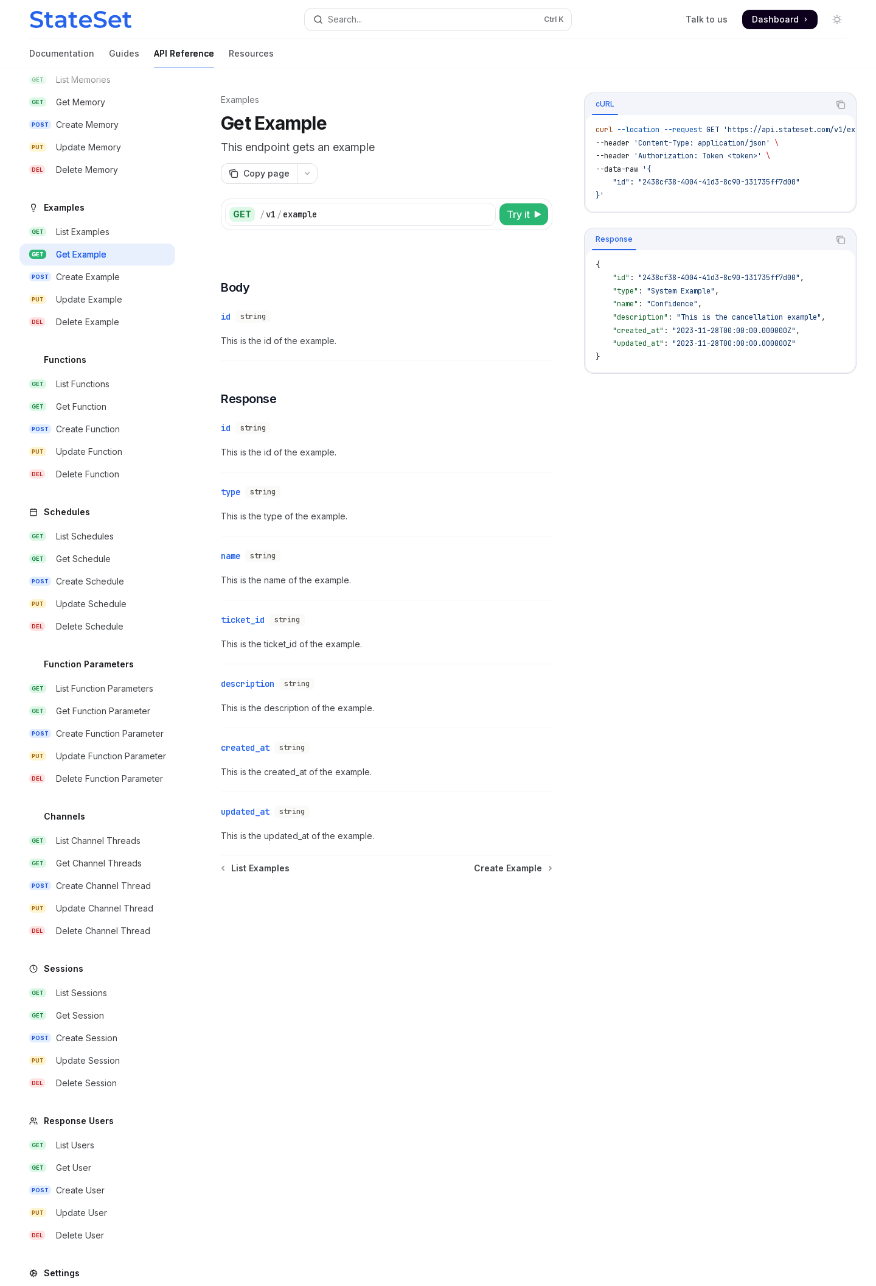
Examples (240, 99)
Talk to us (707, 19)
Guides (124, 58)
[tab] (605, 104)
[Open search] (438, 19)
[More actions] (307, 173)
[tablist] (707, 104)
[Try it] (523, 214)
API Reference (184, 58)
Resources (251, 58)
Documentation (61, 58)
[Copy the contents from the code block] (841, 105)
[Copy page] (259, 173)
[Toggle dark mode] (837, 19)
